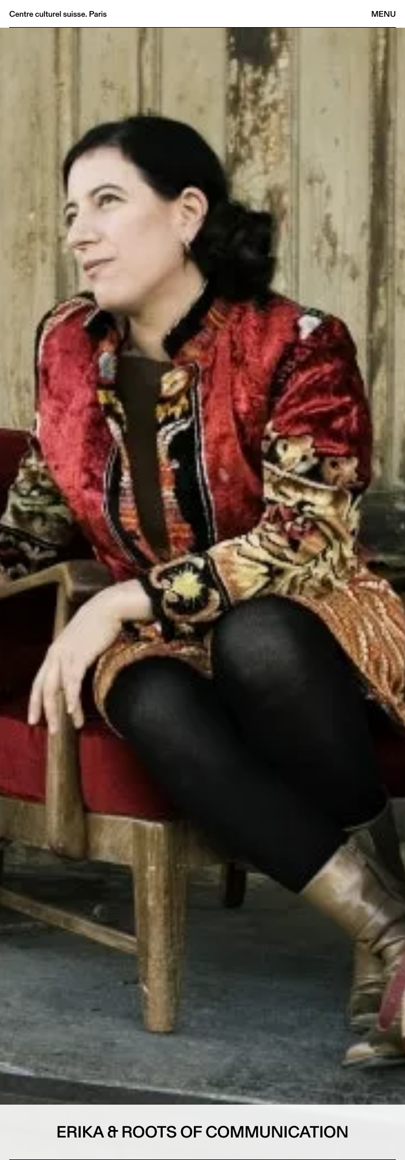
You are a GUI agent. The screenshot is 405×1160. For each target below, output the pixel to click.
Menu (384, 14)
